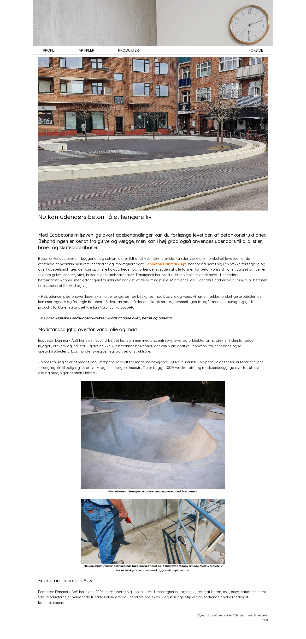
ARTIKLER (86, 56)
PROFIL (49, 56)
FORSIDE (256, 56)
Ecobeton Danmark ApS (166, 273)
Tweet (264, 629)
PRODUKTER (128, 56)
